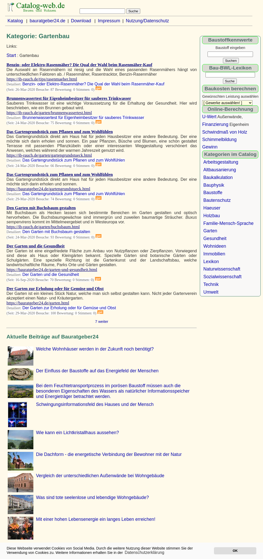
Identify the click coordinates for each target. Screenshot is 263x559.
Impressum (109, 20)
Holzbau (211, 215)
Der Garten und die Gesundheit (35, 246)
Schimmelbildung (219, 139)
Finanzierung (215, 124)
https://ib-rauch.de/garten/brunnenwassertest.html (49, 112)
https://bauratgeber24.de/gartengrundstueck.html (48, 188)
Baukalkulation (218, 177)
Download (81, 20)
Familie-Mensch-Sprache (228, 223)
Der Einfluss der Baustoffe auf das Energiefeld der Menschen (97, 370)
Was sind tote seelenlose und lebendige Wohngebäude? (92, 497)
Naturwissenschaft (221, 269)
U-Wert (209, 116)
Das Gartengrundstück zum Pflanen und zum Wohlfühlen (59, 131)
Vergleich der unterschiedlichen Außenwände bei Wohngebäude (100, 475)
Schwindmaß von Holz (224, 132)
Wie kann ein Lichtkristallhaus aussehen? (77, 432)
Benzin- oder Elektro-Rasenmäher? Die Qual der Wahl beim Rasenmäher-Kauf (79, 64)
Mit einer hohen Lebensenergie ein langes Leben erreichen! (95, 519)
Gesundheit (215, 238)
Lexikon (211, 261)
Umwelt (211, 292)
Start (11, 55)
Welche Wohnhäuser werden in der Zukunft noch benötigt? (95, 349)
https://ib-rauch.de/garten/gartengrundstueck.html (49, 155)
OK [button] (235, 551)
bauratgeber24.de (47, 20)
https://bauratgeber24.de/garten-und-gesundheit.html (51, 269)
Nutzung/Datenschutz (147, 20)
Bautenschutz (217, 200)
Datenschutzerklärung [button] (144, 552)
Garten (210, 230)
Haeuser (212, 208)
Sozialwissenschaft (222, 276)
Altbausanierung (219, 169)
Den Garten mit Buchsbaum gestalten (41, 207)
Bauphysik (213, 185)
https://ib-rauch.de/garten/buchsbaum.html (43, 226)
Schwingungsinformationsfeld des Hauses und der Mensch (95, 404)
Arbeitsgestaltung (220, 162)
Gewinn (210, 146)
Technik (211, 284)
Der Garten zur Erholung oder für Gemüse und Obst (55, 288)
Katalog (15, 20)
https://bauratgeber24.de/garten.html (37, 303)
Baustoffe (212, 192)
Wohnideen (214, 246)
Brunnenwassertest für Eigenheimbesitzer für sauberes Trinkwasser (68, 98)
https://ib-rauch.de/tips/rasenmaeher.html (41, 79)
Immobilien (214, 253)
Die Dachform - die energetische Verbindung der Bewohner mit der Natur (109, 454)
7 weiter (101, 322)
